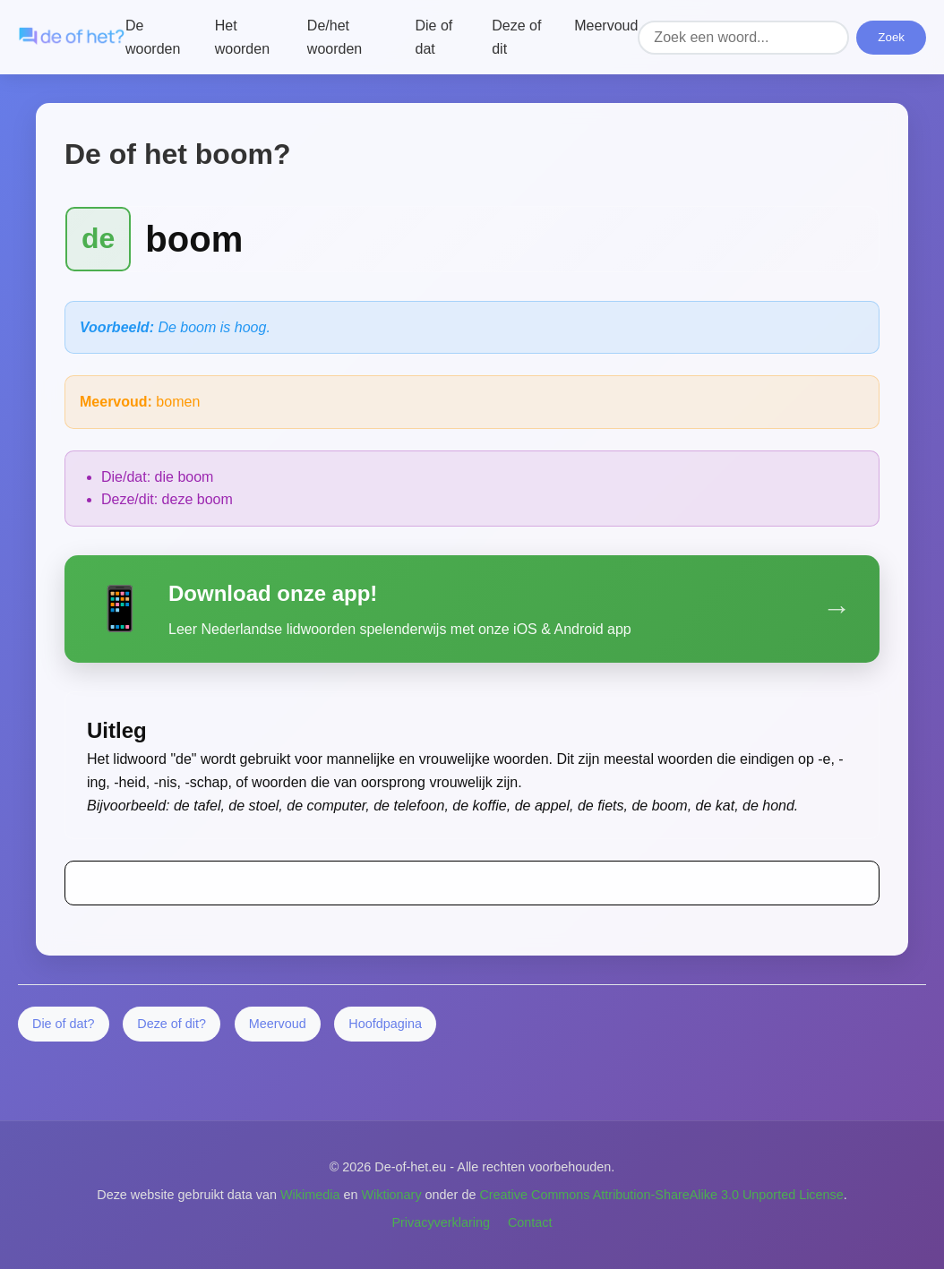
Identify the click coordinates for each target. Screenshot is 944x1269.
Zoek (891, 37)
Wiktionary (391, 1195)
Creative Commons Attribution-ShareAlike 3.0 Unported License (661, 1195)
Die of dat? (63, 1023)
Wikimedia (309, 1195)
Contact (530, 1222)
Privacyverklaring (440, 1222)
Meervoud (606, 25)
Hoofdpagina (385, 1023)
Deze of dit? (171, 1023)
